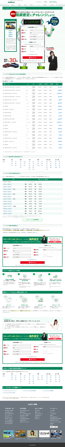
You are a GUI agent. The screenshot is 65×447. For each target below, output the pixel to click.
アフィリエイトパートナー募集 (55, 421)
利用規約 (51, 415)
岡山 (47, 163)
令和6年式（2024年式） (7, 186)
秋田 (15, 163)
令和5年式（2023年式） (9, 189)
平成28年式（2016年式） (9, 206)
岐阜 (29, 383)
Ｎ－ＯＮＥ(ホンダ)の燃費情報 (47, 390)
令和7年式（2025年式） (7, 184)
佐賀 (59, 161)
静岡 (29, 167)
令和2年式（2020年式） (7, 196)
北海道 (3, 161)
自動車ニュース (37, 412)
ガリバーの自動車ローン (9, 420)
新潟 (29, 161)
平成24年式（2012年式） (7, 213)
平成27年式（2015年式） (7, 208)
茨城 (20, 167)
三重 (33, 383)
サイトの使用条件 (53, 413)
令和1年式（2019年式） (9, 198)
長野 (33, 161)
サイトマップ (52, 412)
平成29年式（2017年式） (7, 203)
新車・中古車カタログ (38, 413)
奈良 (42, 163)
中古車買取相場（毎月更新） (25, 418)
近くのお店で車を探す (8, 423)
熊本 (59, 163)
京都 (42, 161)
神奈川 (25, 161)
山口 (47, 165)
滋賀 (38, 163)
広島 (50, 163)
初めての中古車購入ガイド (9, 413)
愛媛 (50, 167)
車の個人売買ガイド (23, 420)
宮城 (12, 163)
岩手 (15, 161)
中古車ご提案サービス (8, 412)
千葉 (24, 163)
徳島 (50, 165)
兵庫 (42, 165)
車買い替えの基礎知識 (8, 421)
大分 (55, 165)
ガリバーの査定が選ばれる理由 (25, 413)
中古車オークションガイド (24, 421)
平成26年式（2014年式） (7, 211)
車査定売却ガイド (23, 412)
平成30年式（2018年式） (7, 201)
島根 (50, 161)
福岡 (55, 161)
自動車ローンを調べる (8, 418)
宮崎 (59, 165)
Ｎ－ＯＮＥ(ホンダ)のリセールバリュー (9, 390)
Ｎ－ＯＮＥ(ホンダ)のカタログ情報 (8, 392)
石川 (33, 163)
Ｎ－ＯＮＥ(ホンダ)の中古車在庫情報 (29, 390)
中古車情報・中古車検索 (9, 410)
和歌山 (38, 165)
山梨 (33, 165)
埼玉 (20, 163)
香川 (47, 167)
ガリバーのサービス (8, 415)
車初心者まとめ (37, 410)
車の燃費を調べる (38, 415)
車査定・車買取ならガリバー (25, 410)
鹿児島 (56, 167)
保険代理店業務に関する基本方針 (55, 418)
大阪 (38, 161)
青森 (12, 161)
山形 (12, 165)
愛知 (33, 167)
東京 (20, 161)
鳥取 (47, 161)
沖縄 (59, 167)
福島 (15, 165)
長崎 (55, 163)
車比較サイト (37, 418)
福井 (29, 165)
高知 (47, 383)
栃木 (24, 165)
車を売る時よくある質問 (24, 415)
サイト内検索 (52, 410)
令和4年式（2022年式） (7, 191)
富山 (29, 163)
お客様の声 (52, 423)
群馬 (20, 165)
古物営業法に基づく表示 (54, 420)
